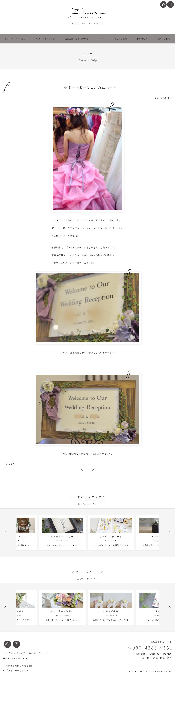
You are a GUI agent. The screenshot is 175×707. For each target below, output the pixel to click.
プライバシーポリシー (17, 685)
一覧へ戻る (9, 464)
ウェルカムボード (88, 220)
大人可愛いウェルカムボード (78, 454)
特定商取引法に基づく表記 (19, 680)
